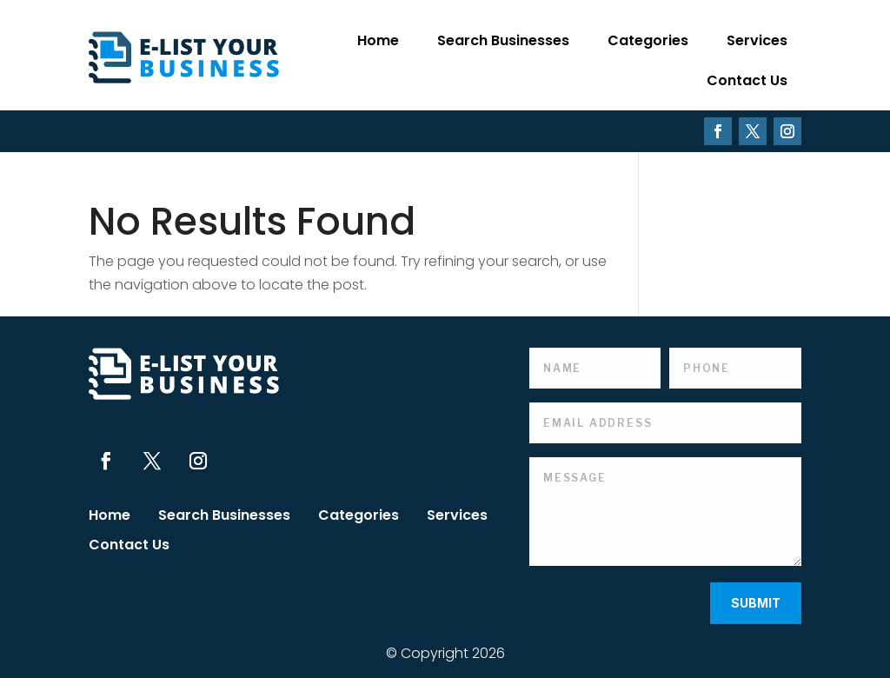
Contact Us (747, 80)
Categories (648, 40)
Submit (755, 602)
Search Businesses (503, 40)
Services (757, 40)
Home (378, 40)
